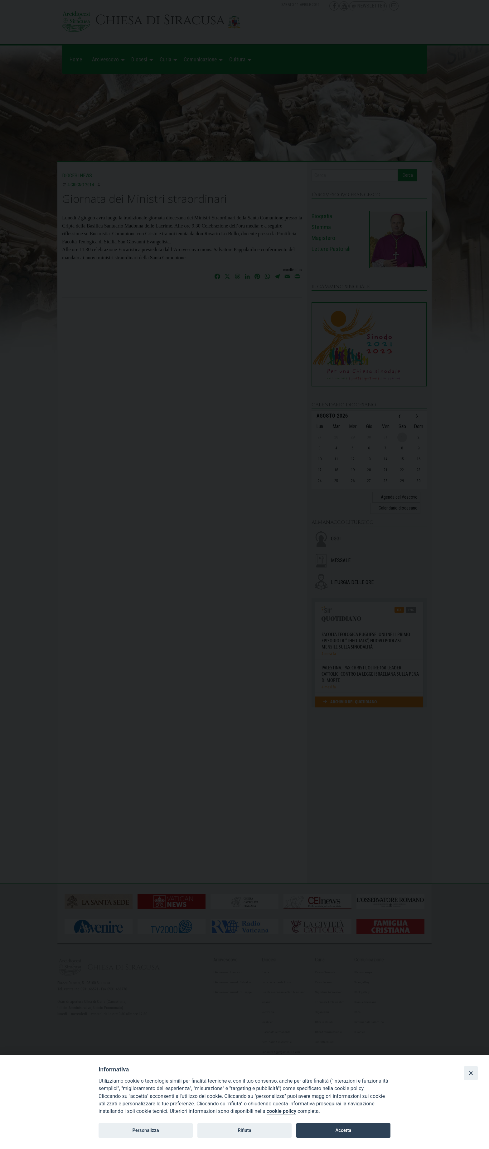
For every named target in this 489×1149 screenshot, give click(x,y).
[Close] (471, 1073)
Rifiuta (244, 1130)
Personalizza (145, 1130)
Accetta (343, 1130)
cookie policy (281, 1111)
